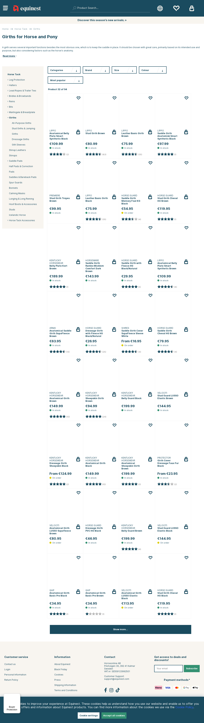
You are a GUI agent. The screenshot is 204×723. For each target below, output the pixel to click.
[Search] (110, 8)
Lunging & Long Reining (21, 198)
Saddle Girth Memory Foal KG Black (130, 201)
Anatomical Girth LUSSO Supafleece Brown (60, 531)
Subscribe (192, 668)
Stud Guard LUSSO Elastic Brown (167, 397)
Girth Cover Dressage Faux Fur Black (168, 463)
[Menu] (18, 696)
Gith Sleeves (18, 144)
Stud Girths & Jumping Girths (23, 131)
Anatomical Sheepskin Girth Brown (130, 466)
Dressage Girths (20, 139)
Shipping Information (65, 685)
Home (5, 29)
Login (7, 669)
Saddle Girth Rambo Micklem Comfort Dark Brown (94, 267)
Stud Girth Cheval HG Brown (167, 199)
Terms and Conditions (65, 690)
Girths (36, 29)
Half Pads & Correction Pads (21, 169)
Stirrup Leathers (17, 150)
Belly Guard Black (131, 398)
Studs (12, 209)
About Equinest (62, 664)
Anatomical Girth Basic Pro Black (59, 594)
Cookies (58, 674)
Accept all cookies (114, 715)
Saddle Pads (15, 161)
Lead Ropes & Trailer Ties (22, 90)
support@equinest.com (116, 679)
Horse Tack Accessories (22, 220)
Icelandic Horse (17, 215)
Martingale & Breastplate (22, 112)
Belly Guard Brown (131, 530)
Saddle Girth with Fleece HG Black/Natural (131, 266)
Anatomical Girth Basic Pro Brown (95, 594)
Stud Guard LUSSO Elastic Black (167, 529)
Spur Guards (15, 182)
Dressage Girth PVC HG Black (94, 529)
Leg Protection (17, 79)
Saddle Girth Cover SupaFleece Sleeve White (132, 333)
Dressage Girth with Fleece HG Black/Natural (94, 333)
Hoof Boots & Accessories (23, 204)
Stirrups (13, 155)
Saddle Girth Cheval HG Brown (167, 332)
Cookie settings (89, 715)
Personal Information (15, 674)
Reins (12, 101)
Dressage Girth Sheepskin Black (58, 464)
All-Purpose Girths (21, 123)
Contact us (10, 664)
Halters (13, 85)
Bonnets (13, 188)
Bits (11, 106)
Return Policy (11, 679)
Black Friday (60, 669)
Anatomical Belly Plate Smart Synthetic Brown (167, 266)
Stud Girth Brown (95, 133)
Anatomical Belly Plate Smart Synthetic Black (59, 136)
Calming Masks (17, 193)
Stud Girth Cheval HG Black (167, 594)
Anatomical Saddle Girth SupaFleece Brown (60, 333)
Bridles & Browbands (20, 96)
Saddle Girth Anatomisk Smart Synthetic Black (167, 136)
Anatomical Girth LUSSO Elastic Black (131, 596)
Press (57, 679)
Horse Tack (21, 29)
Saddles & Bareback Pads (23, 177)
